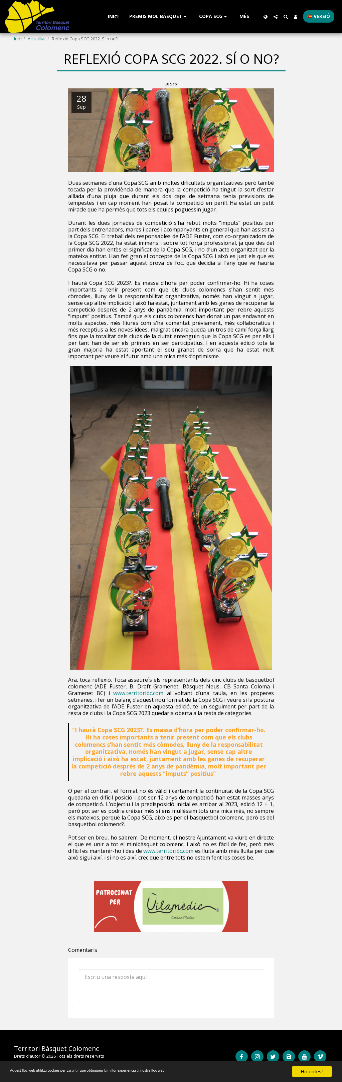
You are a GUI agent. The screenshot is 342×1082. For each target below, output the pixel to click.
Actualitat (37, 39)
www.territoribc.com (138, 693)
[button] (158, 16)
